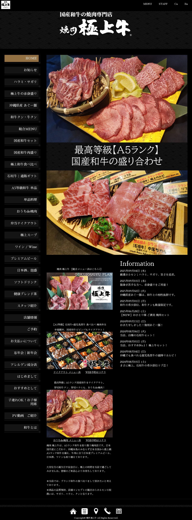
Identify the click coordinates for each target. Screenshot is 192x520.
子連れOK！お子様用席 (22, 402)
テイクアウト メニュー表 (67, 372)
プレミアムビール (23, 258)
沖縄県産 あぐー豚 (23, 105)
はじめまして (27, 376)
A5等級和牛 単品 (24, 188)
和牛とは (30, 427)
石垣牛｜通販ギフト (22, 176)
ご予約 (32, 329)
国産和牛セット (25, 141)
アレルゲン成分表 (23, 365)
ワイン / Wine (26, 247)
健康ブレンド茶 (25, 294)
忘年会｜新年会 (25, 353)
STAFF (163, 4)
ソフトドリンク (25, 282)
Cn (176, 4)
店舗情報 (30, 317)
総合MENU (28, 129)
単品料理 (30, 199)
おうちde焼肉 (27, 211)
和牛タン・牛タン (23, 117)
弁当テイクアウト (23, 223)
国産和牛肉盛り (25, 152)
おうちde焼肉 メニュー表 (67, 440)
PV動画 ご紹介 (24, 415)
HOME (31, 58)
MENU (147, 4)
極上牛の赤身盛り (23, 93)
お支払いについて (23, 341)
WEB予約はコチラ (95, 372)
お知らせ (30, 70)
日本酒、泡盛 (27, 270)
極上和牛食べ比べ (23, 164)
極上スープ (28, 235)
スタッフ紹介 (27, 306)
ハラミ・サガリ (25, 82)
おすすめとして (25, 388)
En (186, 4)
